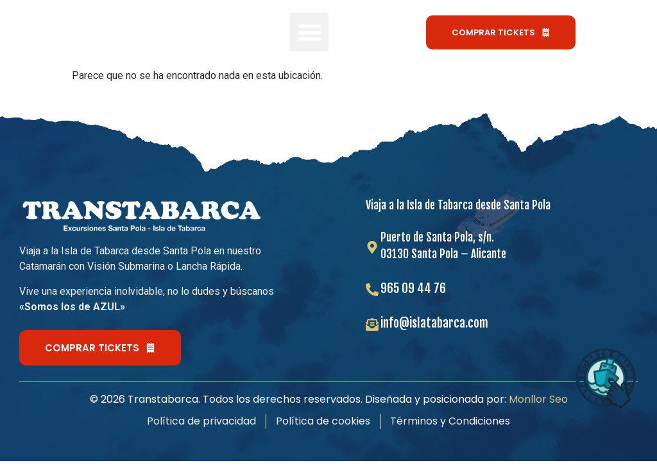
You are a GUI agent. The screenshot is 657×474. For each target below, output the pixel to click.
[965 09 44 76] (372, 289)
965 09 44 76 (413, 288)
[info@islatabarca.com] (372, 324)
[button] (309, 32)
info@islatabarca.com (434, 323)
